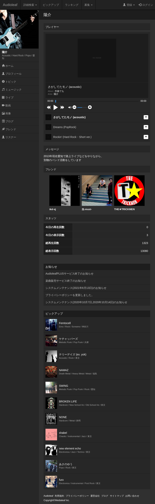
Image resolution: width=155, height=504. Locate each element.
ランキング (71, 4)
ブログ (7, 121)
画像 (6, 113)
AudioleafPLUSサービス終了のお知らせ (69, 273)
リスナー (9, 137)
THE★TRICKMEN (129, 193)
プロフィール (12, 73)
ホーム (7, 65)
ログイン (146, 4)
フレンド (9, 129)
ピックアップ (51, 4)
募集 (88, 4)
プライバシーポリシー (77, 496)
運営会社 (95, 496)
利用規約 (59, 496)
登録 (129, 4)
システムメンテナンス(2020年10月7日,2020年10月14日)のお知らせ (86, 302)
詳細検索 (30, 4)
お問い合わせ (132, 496)
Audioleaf (10, 5)
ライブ (7, 97)
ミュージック (12, 89)
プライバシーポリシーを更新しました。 (69, 295)
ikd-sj (64, 193)
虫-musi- (97, 193)
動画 (6, 105)
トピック (9, 81)
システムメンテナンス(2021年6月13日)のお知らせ (75, 287)
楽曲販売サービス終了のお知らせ (65, 280)
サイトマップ (117, 496)
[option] (64, 193)
